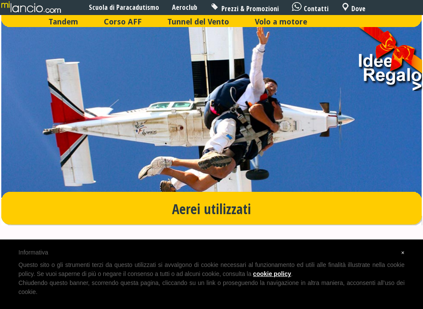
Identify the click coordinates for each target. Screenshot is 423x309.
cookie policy (272, 273)
